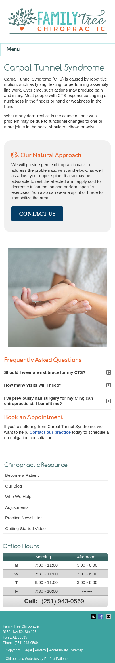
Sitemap (77, 650)
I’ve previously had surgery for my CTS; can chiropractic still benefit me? (48, 401)
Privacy (40, 650)
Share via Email (109, 616)
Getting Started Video (25, 528)
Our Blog (13, 486)
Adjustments (17, 507)
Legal (27, 650)
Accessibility (58, 650)
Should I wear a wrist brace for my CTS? (44, 372)
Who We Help (18, 496)
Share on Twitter (94, 616)
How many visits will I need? (33, 385)
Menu (12, 49)
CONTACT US (37, 214)
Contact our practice (50, 432)
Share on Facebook (101, 616)
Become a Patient (22, 475)
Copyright (13, 650)
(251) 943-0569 (62, 601)
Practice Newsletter (23, 517)
